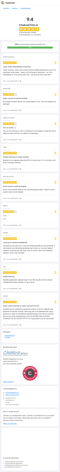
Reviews (14, 8)
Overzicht (6, 8)
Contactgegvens (25, 8)
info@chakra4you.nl (12, 392)
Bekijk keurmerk (8, 382)
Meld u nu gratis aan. (10, 423)
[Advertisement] (30, 441)
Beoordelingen (10, 335)
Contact (7, 337)
